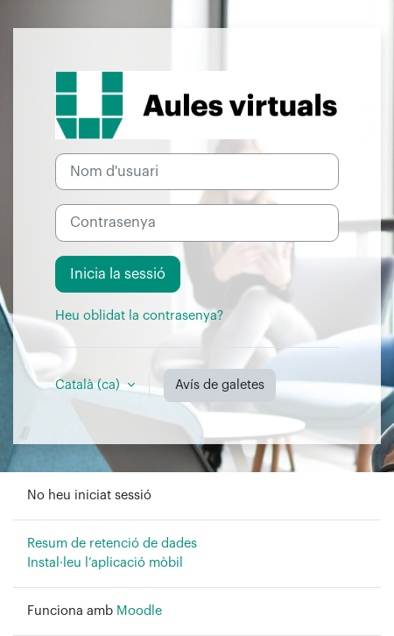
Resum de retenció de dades (112, 543)
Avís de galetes (219, 385)
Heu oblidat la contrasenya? (139, 315)
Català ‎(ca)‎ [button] (89, 385)
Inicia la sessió (117, 274)
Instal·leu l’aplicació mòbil (105, 562)
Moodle (139, 611)
